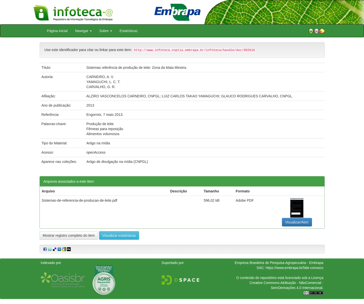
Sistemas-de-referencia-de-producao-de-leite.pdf (79, 200)
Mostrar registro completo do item (69, 235)
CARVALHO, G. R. (100, 87)
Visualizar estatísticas (119, 235)
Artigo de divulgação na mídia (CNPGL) (117, 162)
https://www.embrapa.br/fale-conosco (294, 268)
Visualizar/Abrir (297, 222)
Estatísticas (129, 31)
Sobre (105, 31)
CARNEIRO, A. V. (100, 77)
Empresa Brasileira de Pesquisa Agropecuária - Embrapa (279, 263)
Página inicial (57, 31)
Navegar (83, 31)
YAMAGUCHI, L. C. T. (103, 82)
